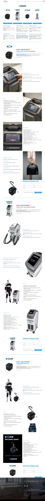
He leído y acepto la (28, 192)
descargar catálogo (19, 57)
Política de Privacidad (30, 192)
